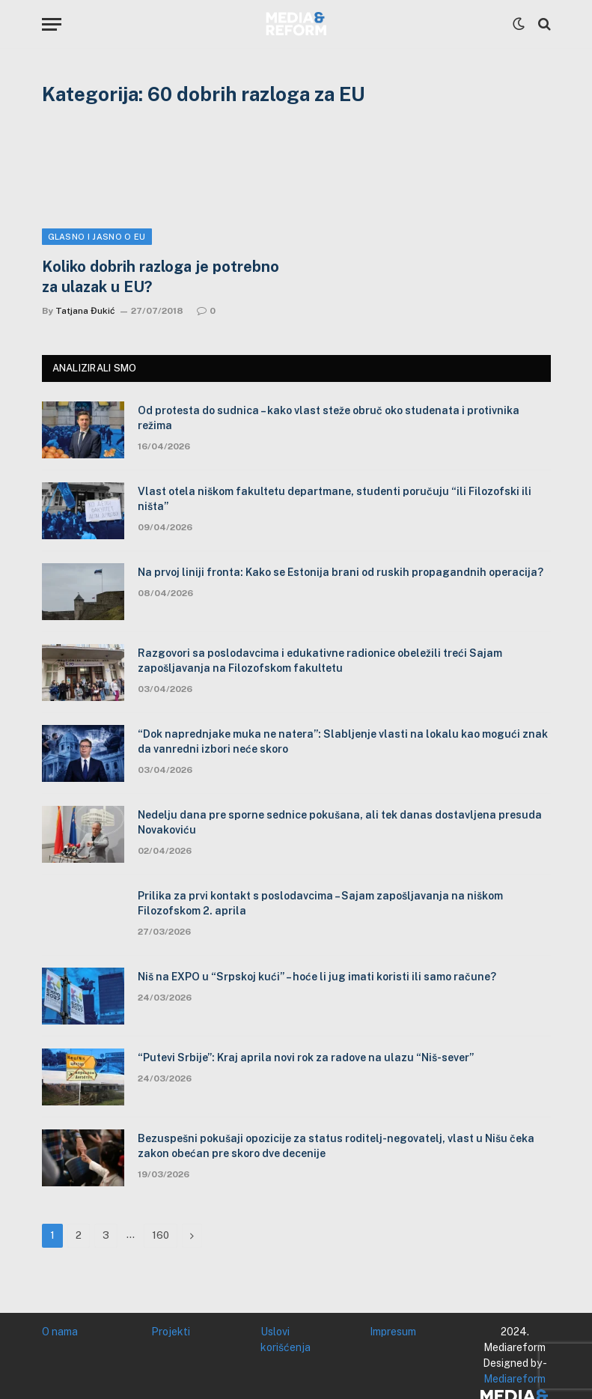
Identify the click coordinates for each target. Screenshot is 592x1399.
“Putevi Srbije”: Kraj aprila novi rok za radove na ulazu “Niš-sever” (306, 1057)
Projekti (170, 1332)
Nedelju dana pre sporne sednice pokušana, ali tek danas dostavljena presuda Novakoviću (340, 822)
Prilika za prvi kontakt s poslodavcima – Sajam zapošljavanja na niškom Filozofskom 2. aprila (320, 903)
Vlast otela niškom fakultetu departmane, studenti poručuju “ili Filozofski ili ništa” (334, 498)
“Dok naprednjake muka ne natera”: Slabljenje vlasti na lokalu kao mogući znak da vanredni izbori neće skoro (343, 741)
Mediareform (514, 1379)
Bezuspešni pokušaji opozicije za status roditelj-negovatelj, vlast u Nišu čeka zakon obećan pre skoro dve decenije (336, 1145)
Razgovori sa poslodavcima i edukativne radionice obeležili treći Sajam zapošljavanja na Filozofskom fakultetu (320, 660)
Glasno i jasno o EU (97, 236)
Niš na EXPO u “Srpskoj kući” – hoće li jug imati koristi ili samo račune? (317, 977)
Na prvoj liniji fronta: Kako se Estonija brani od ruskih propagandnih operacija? (340, 572)
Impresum (393, 1332)
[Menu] (51, 24)
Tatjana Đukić (85, 311)
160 (160, 1235)
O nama (60, 1332)
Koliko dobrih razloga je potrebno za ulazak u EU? (160, 277)
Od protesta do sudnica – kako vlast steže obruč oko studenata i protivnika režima (328, 417)
